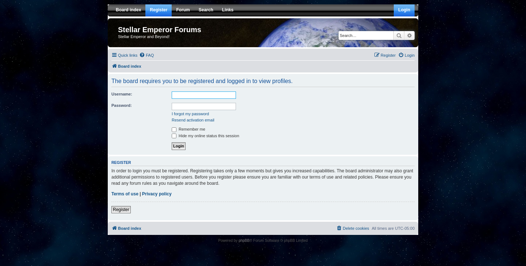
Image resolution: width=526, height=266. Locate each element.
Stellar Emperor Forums (159, 30)
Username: (121, 94)
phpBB (244, 241)
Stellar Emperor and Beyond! (143, 36)
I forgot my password (190, 114)
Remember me (188, 129)
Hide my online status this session (205, 136)
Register (121, 209)
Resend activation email (193, 120)
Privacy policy (157, 193)
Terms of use (124, 193)
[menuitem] (146, 55)
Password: (121, 105)
